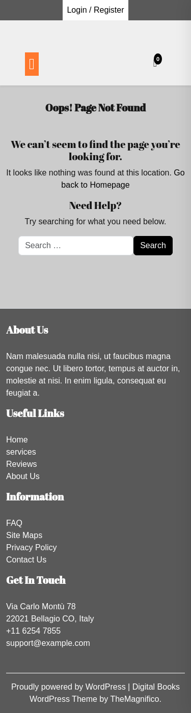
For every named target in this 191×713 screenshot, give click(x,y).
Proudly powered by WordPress (69, 686)
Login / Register (95, 10)
